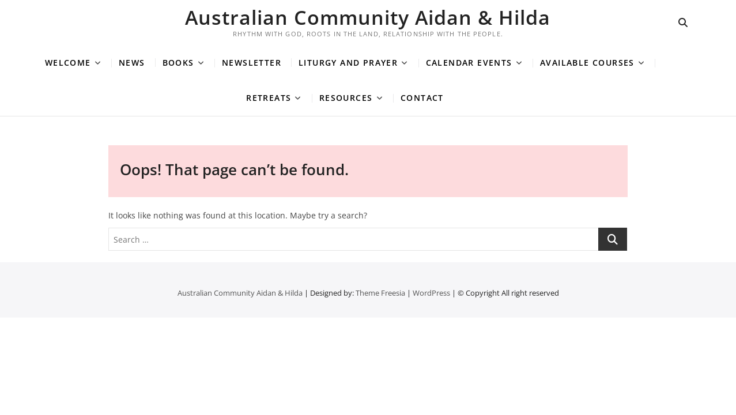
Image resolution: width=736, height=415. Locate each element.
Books (178, 62)
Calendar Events (469, 62)
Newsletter (251, 62)
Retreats (268, 97)
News (132, 62)
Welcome (68, 62)
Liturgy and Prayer (348, 62)
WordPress (431, 293)
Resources (346, 97)
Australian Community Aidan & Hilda (367, 17)
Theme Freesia (380, 293)
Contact (422, 97)
